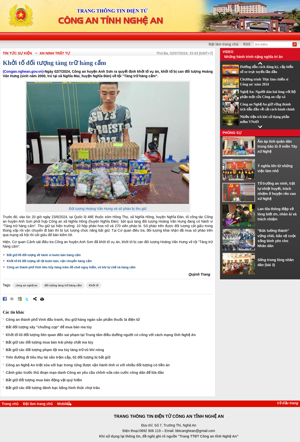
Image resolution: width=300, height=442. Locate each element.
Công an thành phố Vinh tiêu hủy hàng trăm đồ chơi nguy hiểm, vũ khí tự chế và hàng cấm (71, 267)
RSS (246, 44)
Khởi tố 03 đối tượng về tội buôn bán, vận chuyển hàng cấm (49, 261)
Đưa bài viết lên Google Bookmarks (20, 299)
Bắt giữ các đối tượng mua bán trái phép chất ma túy (49, 342)
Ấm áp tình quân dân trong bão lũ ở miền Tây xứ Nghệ (277, 146)
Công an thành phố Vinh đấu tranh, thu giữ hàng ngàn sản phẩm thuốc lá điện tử (73, 320)
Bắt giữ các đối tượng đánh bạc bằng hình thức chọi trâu (53, 388)
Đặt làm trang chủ (38, 404)
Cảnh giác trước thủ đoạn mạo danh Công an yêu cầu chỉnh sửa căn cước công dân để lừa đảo (85, 373)
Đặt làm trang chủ (223, 44)
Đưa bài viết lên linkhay (12, 299)
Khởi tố (93, 285)
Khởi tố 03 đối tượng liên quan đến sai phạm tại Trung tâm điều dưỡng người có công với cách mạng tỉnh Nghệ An (101, 335)
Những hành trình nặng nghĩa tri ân (253, 57)
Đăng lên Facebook (5, 299)
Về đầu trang (287, 403)
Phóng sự (232, 133)
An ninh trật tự (55, 53)
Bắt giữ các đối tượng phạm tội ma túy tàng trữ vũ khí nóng (55, 350)
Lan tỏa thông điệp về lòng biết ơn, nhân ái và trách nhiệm (277, 214)
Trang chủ (10, 404)
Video (228, 52)
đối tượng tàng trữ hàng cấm (63, 285)
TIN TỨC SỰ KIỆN (17, 53)
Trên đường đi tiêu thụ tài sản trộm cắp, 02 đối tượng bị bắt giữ (58, 357)
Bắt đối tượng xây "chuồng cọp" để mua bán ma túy (49, 327)
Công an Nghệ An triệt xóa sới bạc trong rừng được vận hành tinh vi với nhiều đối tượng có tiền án (88, 365)
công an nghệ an (26, 285)
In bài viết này (42, 299)
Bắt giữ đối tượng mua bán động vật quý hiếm (44, 380)
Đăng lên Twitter (27, 299)
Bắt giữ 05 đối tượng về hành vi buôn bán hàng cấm (44, 255)
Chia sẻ (35, 299)
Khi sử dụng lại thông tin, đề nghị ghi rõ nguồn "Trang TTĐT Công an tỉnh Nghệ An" (168, 436)
